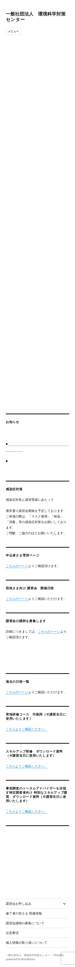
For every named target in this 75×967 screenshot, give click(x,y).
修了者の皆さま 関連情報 (24, 913)
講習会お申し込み (18, 904)
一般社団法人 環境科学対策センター (28, 955)
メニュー (13, 31)
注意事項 (12, 933)
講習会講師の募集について (25, 923)
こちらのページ (17, 566)
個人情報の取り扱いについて (26, 943)
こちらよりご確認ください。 (26, 729)
